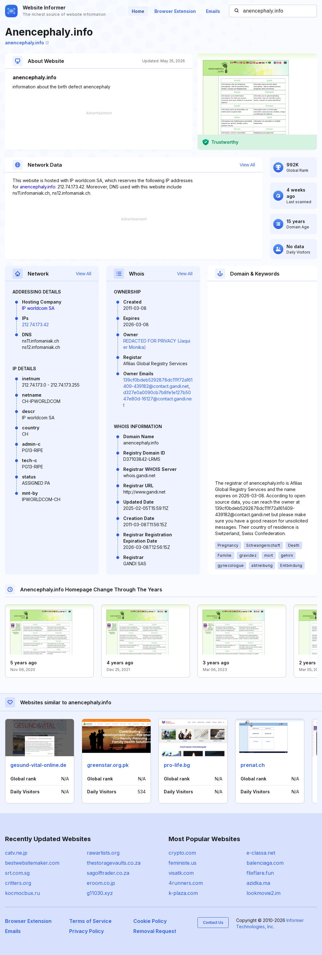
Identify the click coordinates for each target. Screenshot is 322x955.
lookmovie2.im (263, 893)
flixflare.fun (260, 873)
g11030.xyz (100, 893)
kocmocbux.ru (22, 893)
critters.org (18, 883)
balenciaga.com (265, 863)
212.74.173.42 (35, 324)
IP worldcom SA (38, 308)
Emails (213, 11)
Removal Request (154, 931)
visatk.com (181, 873)
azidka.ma (258, 883)
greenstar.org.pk (108, 765)
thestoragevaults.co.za (114, 863)
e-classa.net (261, 853)
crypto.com (182, 853)
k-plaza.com (183, 893)
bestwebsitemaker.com (32, 863)
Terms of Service (90, 921)
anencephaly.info (27, 42)
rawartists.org (103, 853)
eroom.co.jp (101, 883)
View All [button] (247, 164)
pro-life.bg (177, 765)
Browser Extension (175, 11)
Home (138, 11)
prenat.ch (253, 765)
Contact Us (213, 922)
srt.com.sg (17, 873)
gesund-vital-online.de (38, 765)
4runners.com (186, 883)
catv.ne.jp (16, 853)
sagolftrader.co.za (108, 873)
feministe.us (183, 863)
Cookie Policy (150, 921)
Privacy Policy (86, 931)
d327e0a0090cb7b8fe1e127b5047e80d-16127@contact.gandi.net (157, 399)
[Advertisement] (99, 130)
